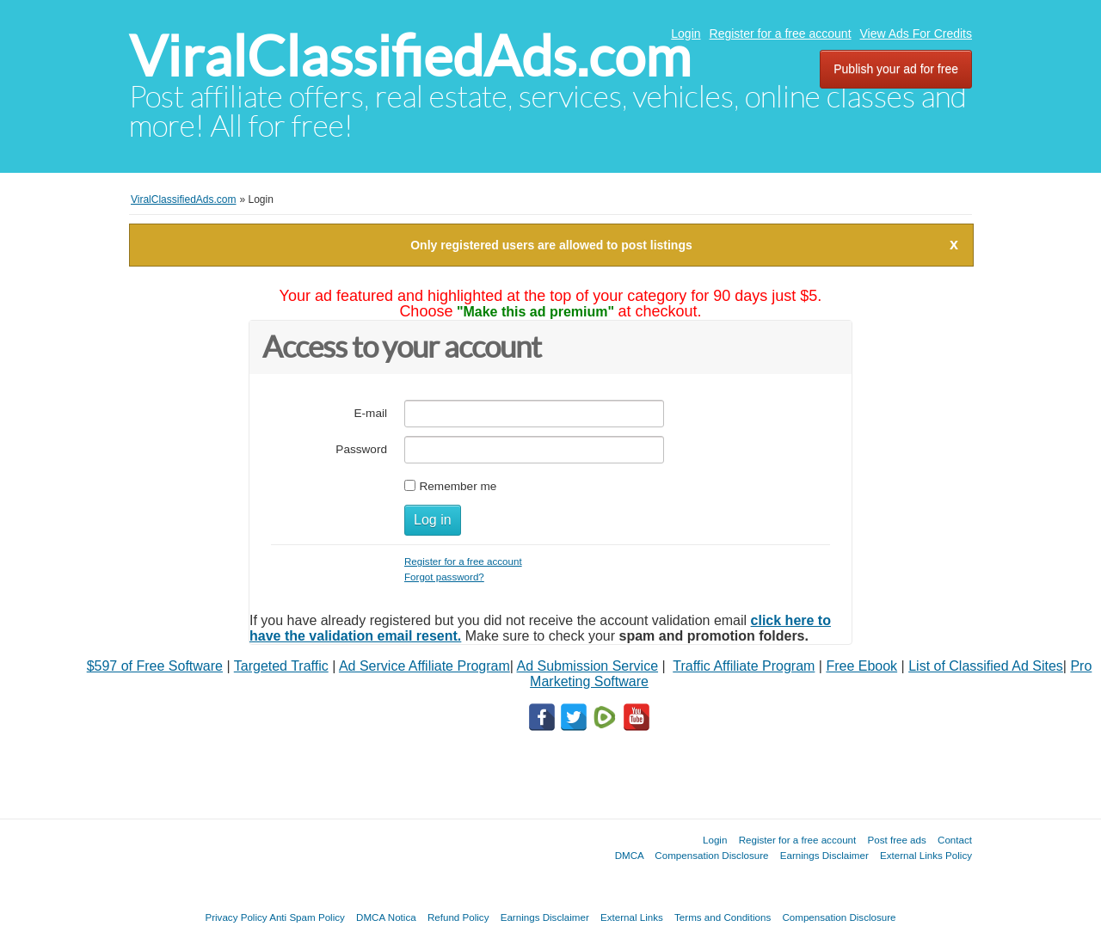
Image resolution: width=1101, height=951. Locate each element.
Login (685, 33)
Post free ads (896, 839)
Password (361, 449)
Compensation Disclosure (711, 855)
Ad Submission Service (588, 666)
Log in (433, 519)
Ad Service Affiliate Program (424, 666)
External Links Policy (926, 855)
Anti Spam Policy (307, 917)
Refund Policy (458, 917)
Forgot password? (444, 576)
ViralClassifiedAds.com (410, 56)
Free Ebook (861, 666)
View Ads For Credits (916, 33)
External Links (631, 917)
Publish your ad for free (895, 69)
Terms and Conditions (722, 917)
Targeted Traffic (281, 666)
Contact (955, 839)
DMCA (629, 855)
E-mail (370, 413)
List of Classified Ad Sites (985, 666)
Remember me (457, 486)
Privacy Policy (236, 917)
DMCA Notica (386, 917)
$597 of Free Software (155, 666)
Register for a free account (781, 33)
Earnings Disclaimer (824, 855)
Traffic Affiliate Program (744, 666)
